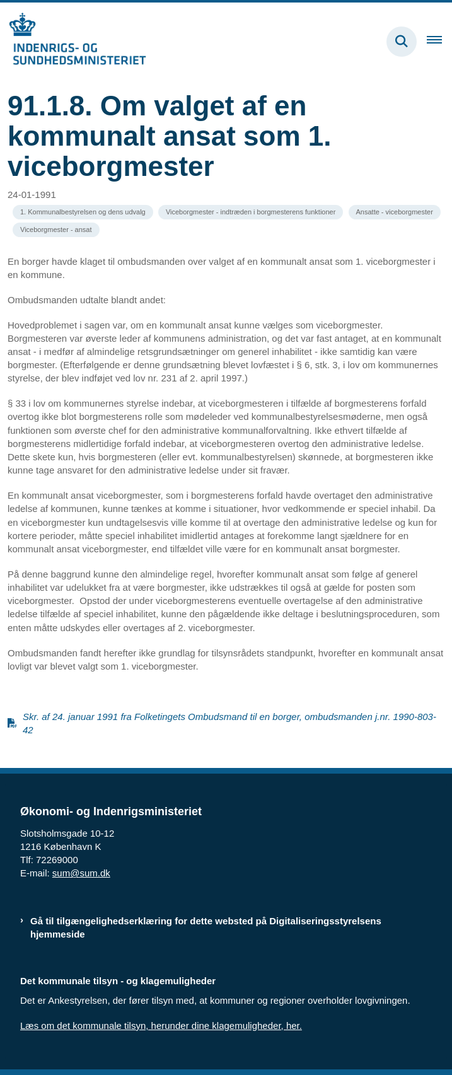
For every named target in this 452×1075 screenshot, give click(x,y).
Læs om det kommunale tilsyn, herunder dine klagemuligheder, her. (161, 1025)
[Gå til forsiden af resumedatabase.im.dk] (73, 41)
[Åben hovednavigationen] (439, 41)
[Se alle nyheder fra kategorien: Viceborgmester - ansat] (56, 230)
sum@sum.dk (81, 873)
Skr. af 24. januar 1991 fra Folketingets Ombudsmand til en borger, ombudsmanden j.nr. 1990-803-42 (229, 723)
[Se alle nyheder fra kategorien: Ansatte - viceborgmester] (395, 212)
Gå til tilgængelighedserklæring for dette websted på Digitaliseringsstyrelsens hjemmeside (205, 927)
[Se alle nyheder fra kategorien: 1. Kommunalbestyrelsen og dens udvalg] (83, 212)
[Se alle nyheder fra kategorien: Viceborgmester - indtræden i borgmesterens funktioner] (250, 212)
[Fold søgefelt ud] (401, 41)
